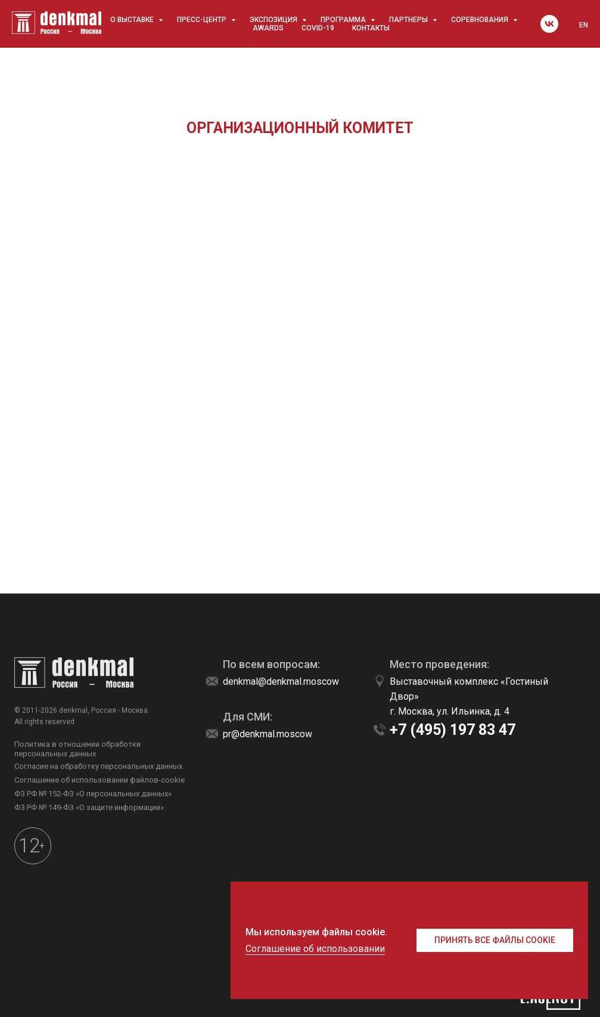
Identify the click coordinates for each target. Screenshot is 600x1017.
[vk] (549, 24)
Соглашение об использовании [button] (315, 948)
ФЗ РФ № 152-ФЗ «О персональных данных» (93, 793)
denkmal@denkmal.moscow (281, 681)
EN (583, 25)
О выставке (133, 20)
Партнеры (409, 20)
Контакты (371, 28)
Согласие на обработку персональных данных (98, 766)
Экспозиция (274, 20)
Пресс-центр (202, 20)
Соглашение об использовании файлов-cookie (99, 779)
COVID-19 (317, 28)
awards (268, 28)
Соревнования (480, 20)
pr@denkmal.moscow (267, 734)
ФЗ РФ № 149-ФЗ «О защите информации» (89, 807)
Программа (344, 20)
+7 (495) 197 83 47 (452, 729)
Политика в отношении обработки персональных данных (77, 749)
